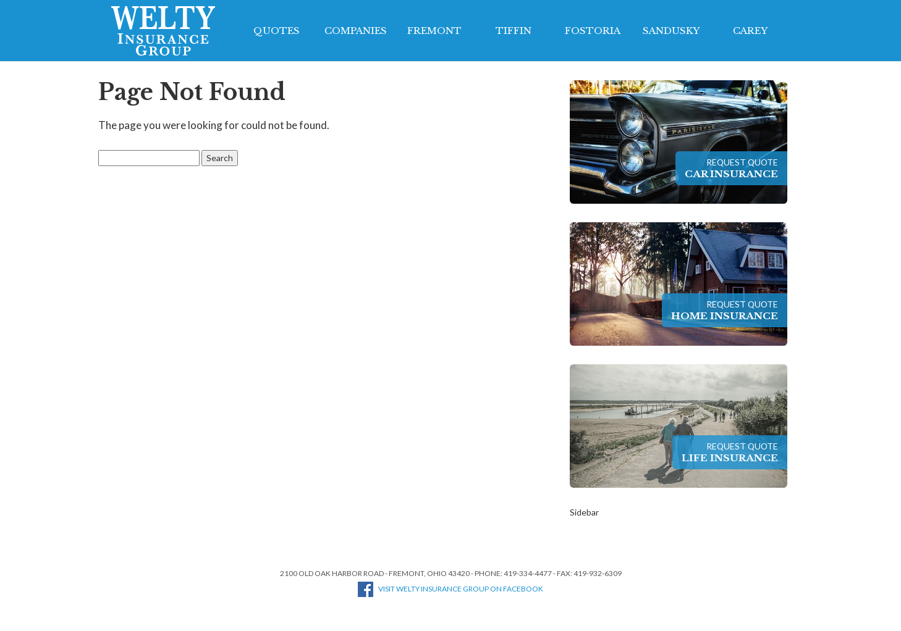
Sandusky (671, 30)
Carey (750, 30)
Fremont (434, 30)
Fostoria (592, 30)
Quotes (276, 30)
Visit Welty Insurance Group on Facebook (450, 588)
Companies (355, 30)
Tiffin (513, 30)
